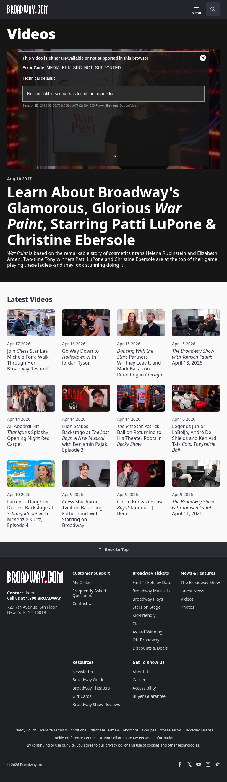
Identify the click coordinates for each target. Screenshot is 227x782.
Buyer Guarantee (149, 696)
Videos (187, 599)
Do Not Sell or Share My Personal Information (136, 737)
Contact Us (18, 593)
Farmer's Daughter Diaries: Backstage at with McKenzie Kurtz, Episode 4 (30, 513)
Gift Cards (82, 696)
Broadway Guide (88, 679)
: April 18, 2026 (193, 357)
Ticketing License (199, 730)
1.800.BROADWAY (43, 598)
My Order (81, 582)
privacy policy (116, 745)
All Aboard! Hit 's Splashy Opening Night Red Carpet (28, 435)
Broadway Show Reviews (96, 704)
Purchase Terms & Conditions (114, 730)
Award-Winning (148, 632)
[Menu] (196, 10)
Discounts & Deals (150, 648)
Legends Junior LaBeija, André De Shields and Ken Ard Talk (194, 438)
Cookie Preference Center (74, 737)
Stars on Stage (147, 607)
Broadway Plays (148, 599)
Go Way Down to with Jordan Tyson (80, 357)
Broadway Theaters (91, 688)
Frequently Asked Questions (89, 593)
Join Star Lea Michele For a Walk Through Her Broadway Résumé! (28, 360)
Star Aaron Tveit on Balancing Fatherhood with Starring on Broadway (82, 513)
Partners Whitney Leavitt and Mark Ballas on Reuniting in (139, 363)
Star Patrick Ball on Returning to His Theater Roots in (139, 435)
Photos (187, 607)
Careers (140, 679)
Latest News (192, 591)
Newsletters (83, 671)
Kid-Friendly (144, 615)
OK (113, 156)
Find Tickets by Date (152, 582)
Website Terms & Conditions (62, 730)
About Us (141, 671)
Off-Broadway (146, 640)
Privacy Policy (25, 730)
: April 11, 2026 (193, 507)
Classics (140, 623)
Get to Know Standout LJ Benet (140, 507)
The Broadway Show (200, 582)
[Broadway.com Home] (27, 9)
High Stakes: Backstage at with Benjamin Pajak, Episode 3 (85, 438)
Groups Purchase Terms (162, 730)
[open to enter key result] (213, 9)
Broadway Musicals (151, 591)
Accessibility (144, 688)
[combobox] (210, 9)
